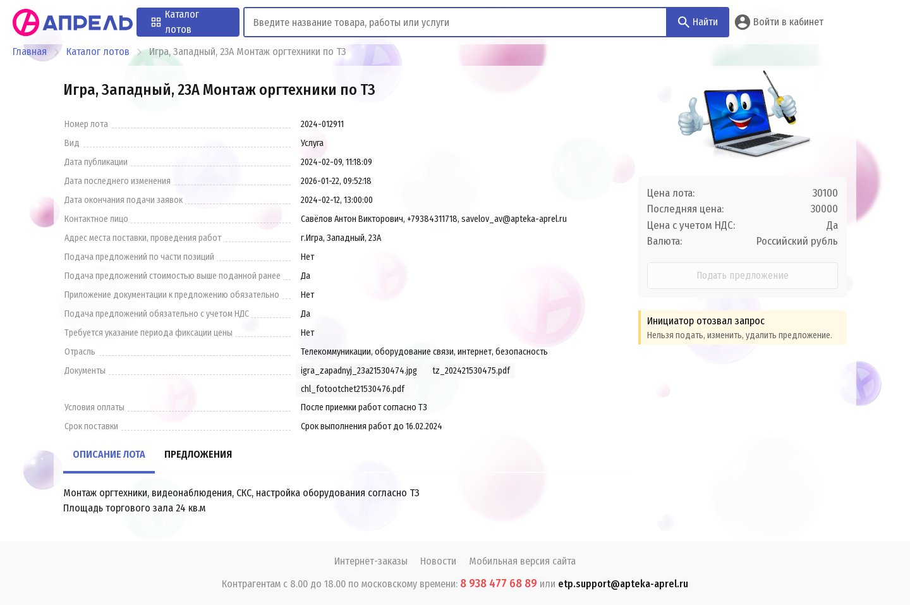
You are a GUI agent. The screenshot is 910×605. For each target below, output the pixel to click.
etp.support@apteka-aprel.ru (623, 584)
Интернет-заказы (371, 561)
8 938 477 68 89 (498, 583)
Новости (438, 561)
